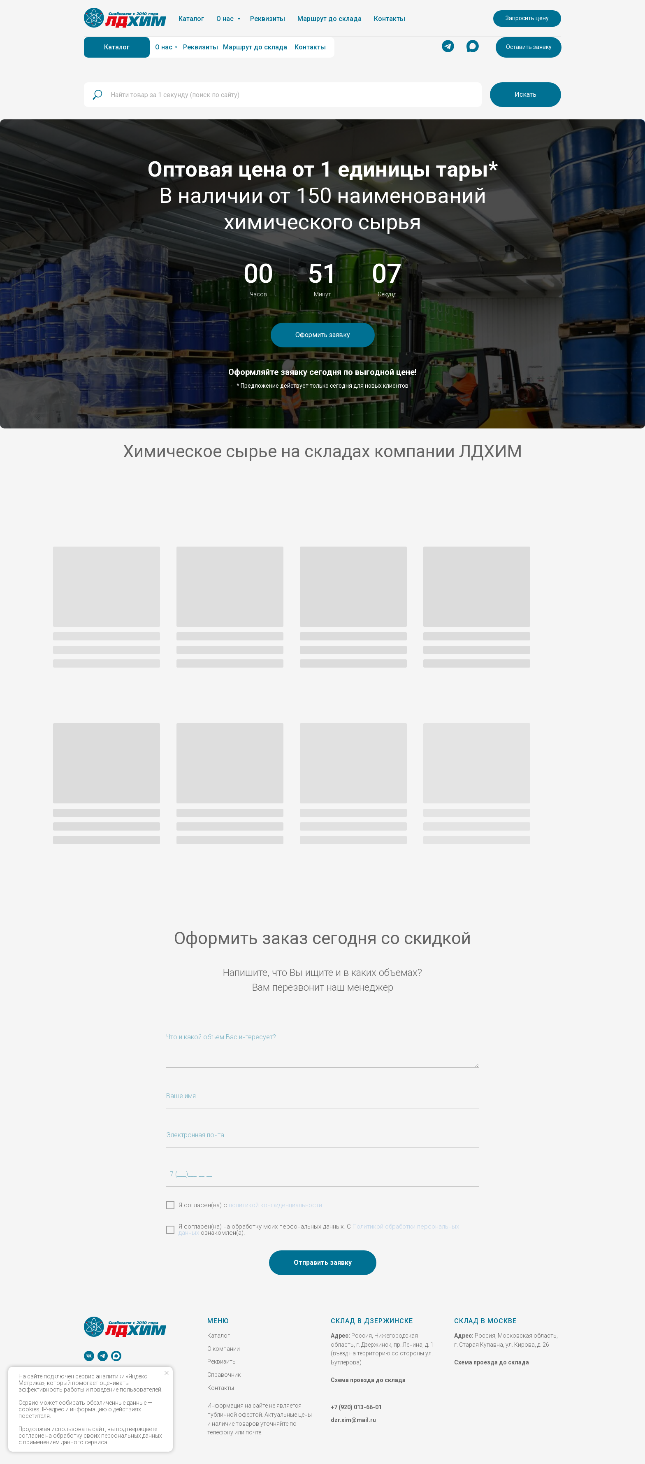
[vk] (89, 1353)
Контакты (220, 1384)
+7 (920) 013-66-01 (356, 1403)
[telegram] (102, 1353)
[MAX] (116, 1353)
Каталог (218, 1332)
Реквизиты (222, 1358)
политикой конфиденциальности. (276, 1202)
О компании (223, 1345)
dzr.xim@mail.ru (353, 1416)
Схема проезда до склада (368, 1376)
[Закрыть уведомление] (166, 1373)
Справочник (224, 1371)
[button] (528, 47)
